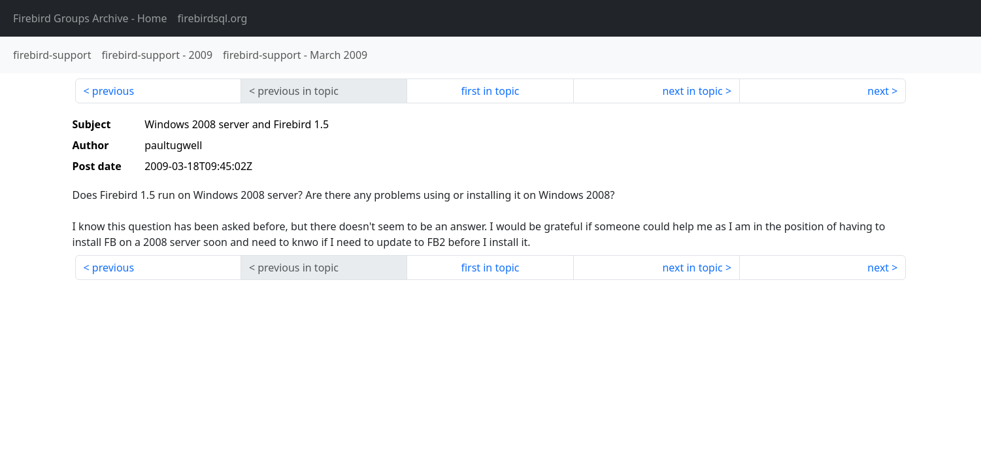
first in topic (490, 91)
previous (113, 91)
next (878, 91)
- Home (90, 18)
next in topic (692, 91)
